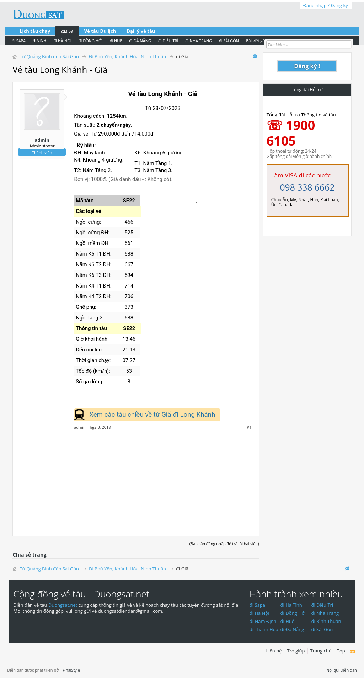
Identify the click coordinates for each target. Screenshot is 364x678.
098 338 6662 (307, 187)
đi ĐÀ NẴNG (140, 40)
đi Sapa (257, 605)
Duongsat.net (63, 605)
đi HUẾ (116, 40)
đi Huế (287, 621)
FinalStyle (71, 670)
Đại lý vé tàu (141, 31)
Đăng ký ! (307, 66)
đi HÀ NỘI (62, 40)
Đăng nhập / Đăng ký (325, 5)
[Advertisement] (136, 479)
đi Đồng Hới (293, 613)
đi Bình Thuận (326, 621)
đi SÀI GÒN (229, 40)
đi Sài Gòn (322, 629)
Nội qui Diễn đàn (341, 670)
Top (341, 651)
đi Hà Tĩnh (291, 605)
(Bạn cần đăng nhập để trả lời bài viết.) (224, 543)
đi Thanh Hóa (264, 629)
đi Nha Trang (325, 613)
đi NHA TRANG (198, 40)
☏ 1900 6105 (291, 132)
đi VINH (39, 40)
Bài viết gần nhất (261, 40)
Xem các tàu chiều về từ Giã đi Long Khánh (152, 415)
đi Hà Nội (259, 613)
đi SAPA (19, 40)
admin (42, 140)
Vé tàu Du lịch (100, 31)
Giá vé (67, 31)
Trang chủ (321, 651)
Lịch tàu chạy (35, 31)
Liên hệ (274, 651)
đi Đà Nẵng (292, 629)
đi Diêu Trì (322, 605)
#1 (249, 427)
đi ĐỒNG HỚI (91, 40)
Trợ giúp (296, 651)
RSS (352, 652)
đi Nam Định (263, 621)
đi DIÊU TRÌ (168, 40)
